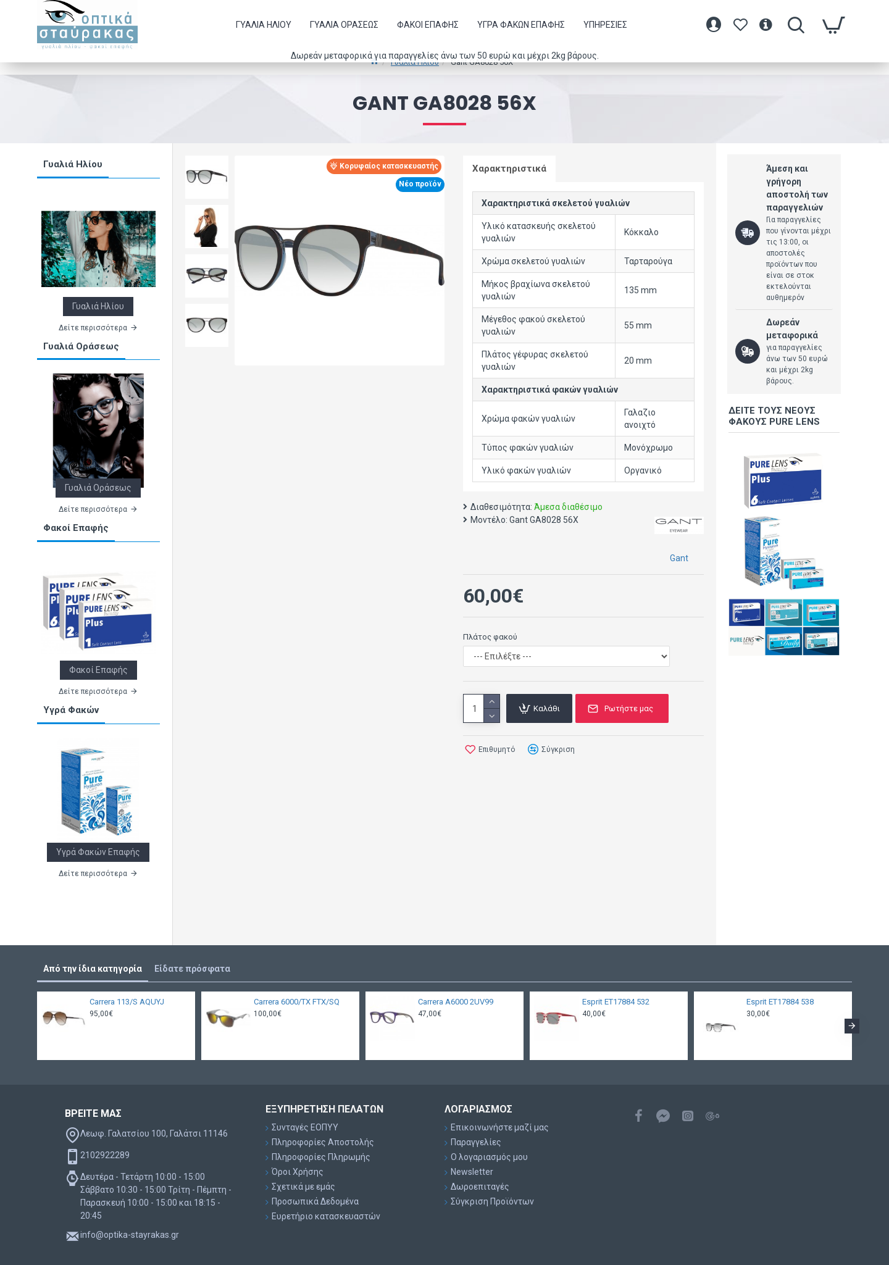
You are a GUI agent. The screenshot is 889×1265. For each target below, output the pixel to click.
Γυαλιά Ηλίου (72, 164)
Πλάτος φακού (490, 636)
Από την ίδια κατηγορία (92, 969)
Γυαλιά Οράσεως (81, 346)
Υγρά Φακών (71, 710)
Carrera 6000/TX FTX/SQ (297, 1001)
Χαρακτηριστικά (509, 168)
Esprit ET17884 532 (615, 1001)
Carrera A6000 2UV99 (455, 1001)
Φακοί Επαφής (76, 527)
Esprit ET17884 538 (780, 1001)
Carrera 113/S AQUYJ (127, 1001)
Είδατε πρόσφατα (192, 969)
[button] (852, 1026)
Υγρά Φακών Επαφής (98, 852)
